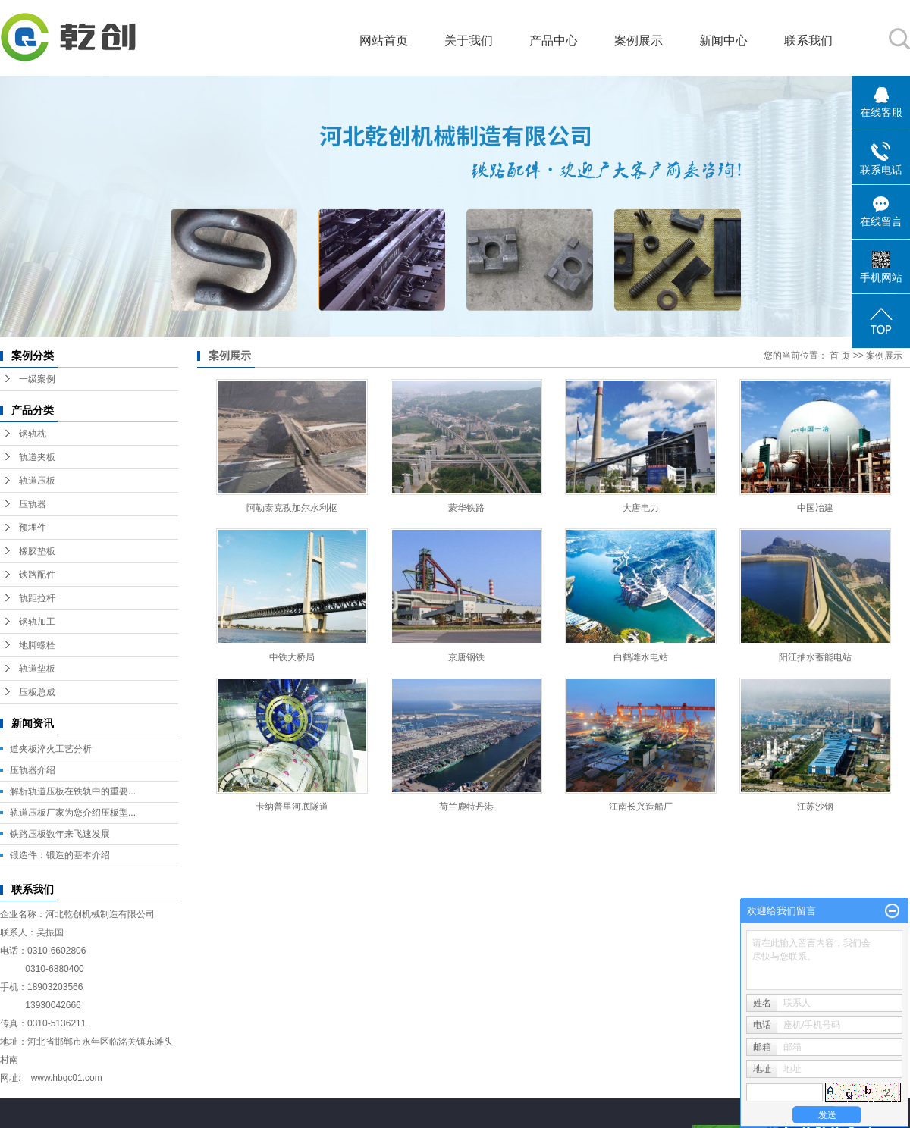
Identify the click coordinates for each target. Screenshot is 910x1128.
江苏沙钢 (815, 806)
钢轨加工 (37, 621)
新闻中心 (723, 40)
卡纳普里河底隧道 (292, 806)
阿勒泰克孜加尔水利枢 (291, 508)
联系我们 (808, 40)
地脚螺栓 (37, 645)
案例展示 (638, 40)
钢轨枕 (32, 433)
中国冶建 (815, 508)
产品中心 (553, 40)
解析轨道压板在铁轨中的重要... (73, 791)
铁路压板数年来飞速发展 (60, 834)
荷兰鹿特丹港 (466, 806)
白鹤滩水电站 (640, 657)
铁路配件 (37, 574)
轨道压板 (37, 480)
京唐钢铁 (466, 657)
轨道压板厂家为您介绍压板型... (73, 812)
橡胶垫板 (37, 551)
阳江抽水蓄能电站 (815, 657)
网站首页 (383, 40)
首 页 (840, 355)
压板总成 (37, 692)
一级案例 (37, 379)
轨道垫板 (37, 668)
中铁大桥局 (292, 657)
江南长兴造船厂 (641, 806)
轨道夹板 (37, 457)
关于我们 (468, 40)
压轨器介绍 (32, 770)
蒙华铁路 (466, 508)
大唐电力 (641, 508)
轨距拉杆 (37, 598)
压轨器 (32, 504)
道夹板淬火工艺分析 (51, 749)
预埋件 (32, 527)
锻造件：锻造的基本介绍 (60, 855)
